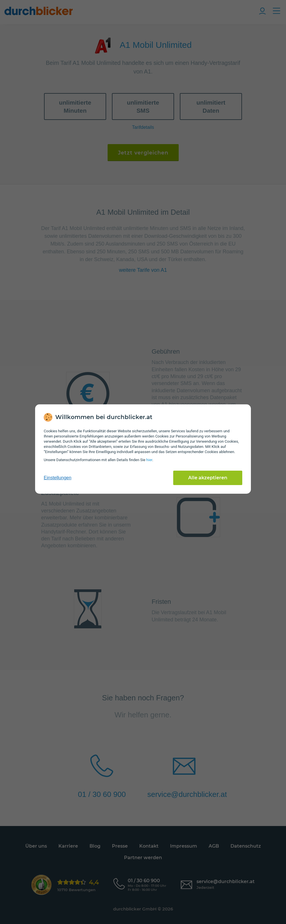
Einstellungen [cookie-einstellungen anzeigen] (57, 477)
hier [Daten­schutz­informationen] (149, 460)
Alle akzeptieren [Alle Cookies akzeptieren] (207, 477)
